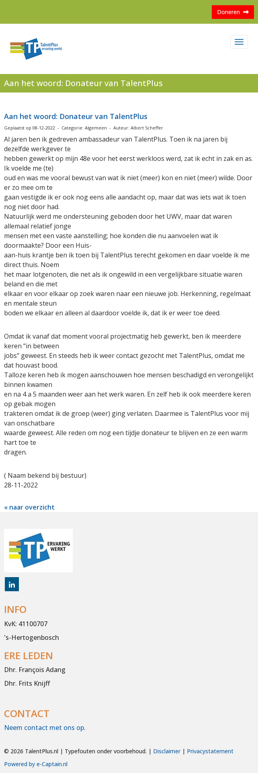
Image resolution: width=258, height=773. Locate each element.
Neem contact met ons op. (45, 727)
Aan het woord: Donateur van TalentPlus (75, 116)
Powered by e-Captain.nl (36, 764)
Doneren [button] (233, 12)
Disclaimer (166, 751)
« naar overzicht (29, 507)
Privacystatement (210, 751)
